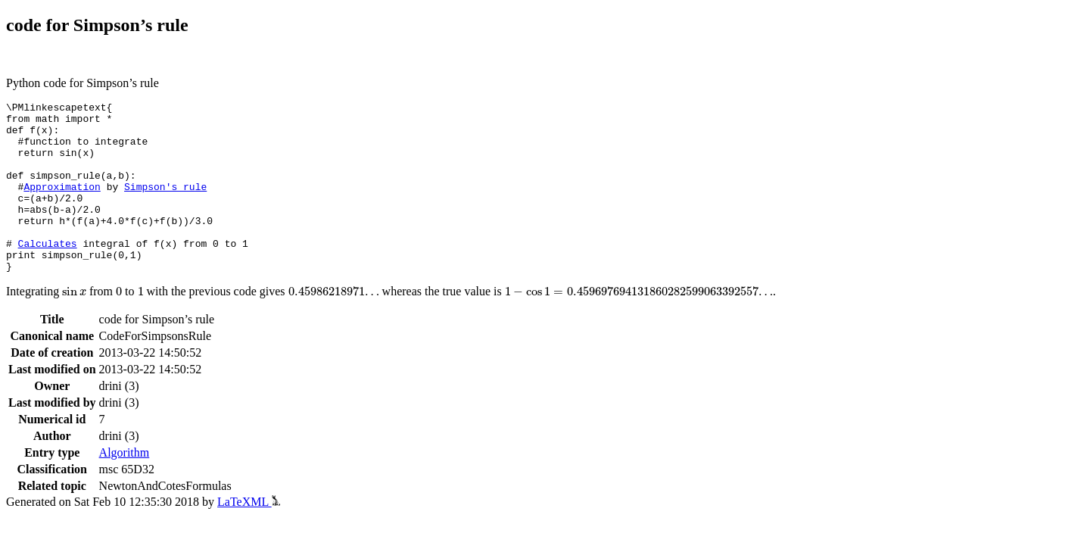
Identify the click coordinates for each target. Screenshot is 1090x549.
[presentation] (74, 325)
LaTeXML (248, 535)
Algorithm (124, 486)
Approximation (61, 204)
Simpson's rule (165, 204)
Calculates (47, 272)
